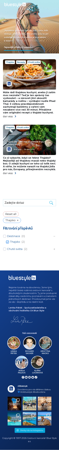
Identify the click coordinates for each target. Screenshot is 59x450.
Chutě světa (34, 62)
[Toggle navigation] (54, 4)
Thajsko (10, 62)
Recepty (21, 62)
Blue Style (18, 84)
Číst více (9, 116)
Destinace (13, 236)
